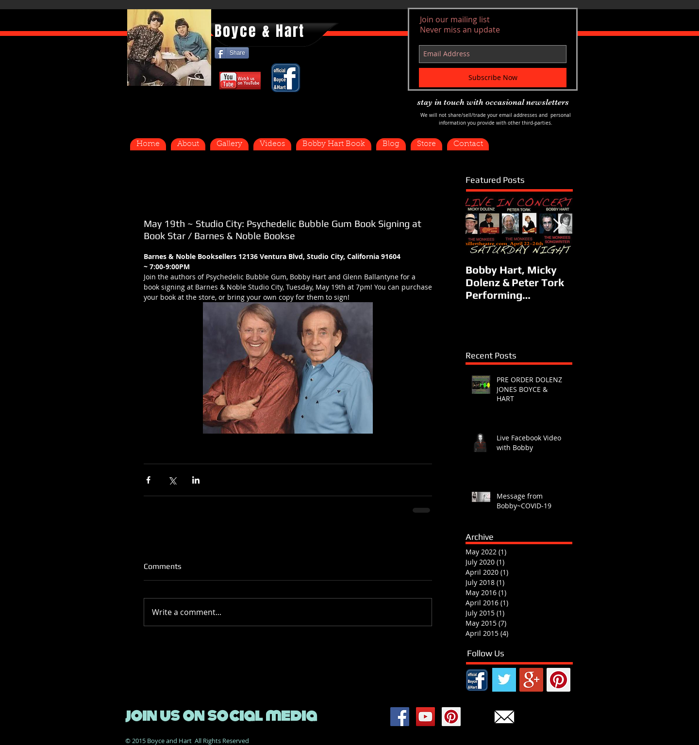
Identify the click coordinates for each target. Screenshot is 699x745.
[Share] (232, 53)
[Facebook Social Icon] (399, 716)
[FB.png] (477, 680)
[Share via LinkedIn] (195, 480)
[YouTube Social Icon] (425, 716)
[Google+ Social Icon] (531, 680)
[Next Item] (556, 225)
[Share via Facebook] (148, 480)
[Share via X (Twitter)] (172, 480)
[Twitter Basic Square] (504, 680)
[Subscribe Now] (492, 77)
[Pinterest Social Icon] (558, 680)
